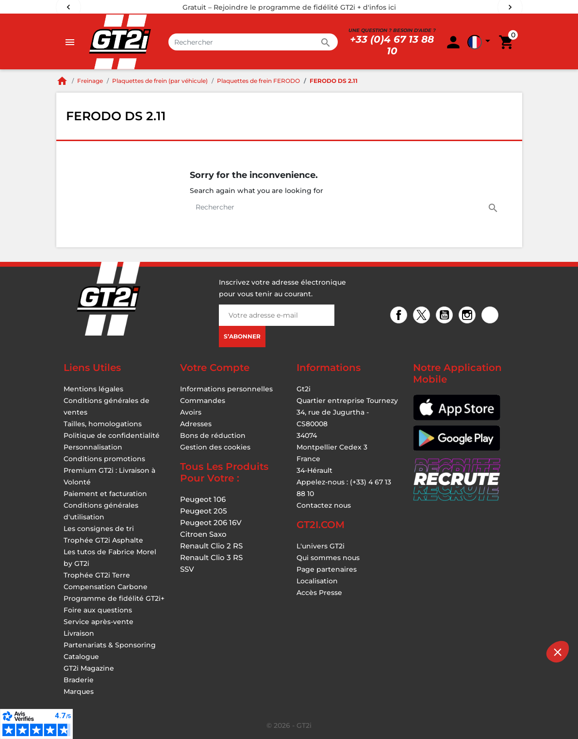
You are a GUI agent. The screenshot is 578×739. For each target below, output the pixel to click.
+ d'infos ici (376, 7)
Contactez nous (324, 505)
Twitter (422, 315)
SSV (187, 569)
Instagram (468, 315)
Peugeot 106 (203, 499)
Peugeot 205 (203, 510)
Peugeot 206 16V (211, 522)
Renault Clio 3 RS (211, 557)
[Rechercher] (253, 41)
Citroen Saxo (203, 534)
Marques (79, 691)
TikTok (491, 315)
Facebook (400, 315)
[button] (557, 651)
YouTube (445, 315)
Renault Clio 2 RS (211, 545)
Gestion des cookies (215, 447)
